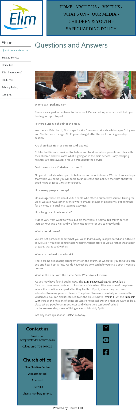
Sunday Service (10, 57)
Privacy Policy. (10, 87)
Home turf (7, 65)
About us (86, 7)
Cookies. (6, 94)
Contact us (71, 314)
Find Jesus (7, 79)
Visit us (111, 7)
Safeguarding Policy (91, 28)
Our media (104, 14)
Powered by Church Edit (68, 408)
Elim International (12, 72)
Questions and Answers (15, 50)
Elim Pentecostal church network (102, 281)
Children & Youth (89, 21)
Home (66, 7)
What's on (74, 14)
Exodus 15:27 (111, 296)
